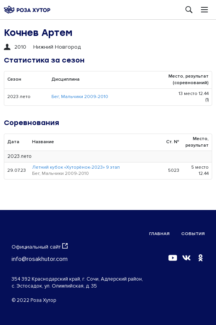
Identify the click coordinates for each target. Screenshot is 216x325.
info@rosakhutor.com (40, 259)
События (193, 233)
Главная (159, 233)
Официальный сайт (40, 246)
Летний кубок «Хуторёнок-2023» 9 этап (76, 167)
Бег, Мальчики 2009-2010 (79, 97)
